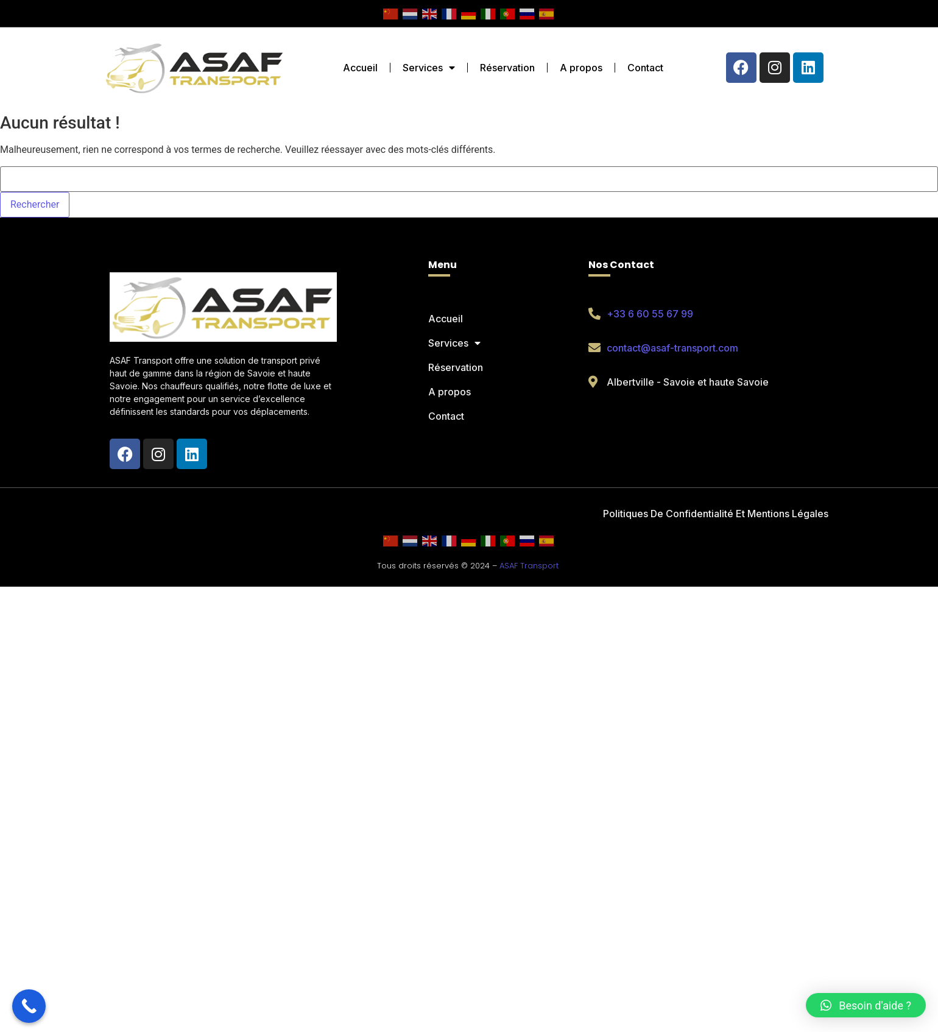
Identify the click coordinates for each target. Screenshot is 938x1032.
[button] (866, 1005)
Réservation (507, 68)
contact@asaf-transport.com (672, 348)
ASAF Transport (529, 565)
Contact (645, 68)
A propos (581, 68)
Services (429, 68)
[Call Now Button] (29, 1006)
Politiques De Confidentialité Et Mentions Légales (715, 513)
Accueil (360, 68)
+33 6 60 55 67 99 (650, 314)
